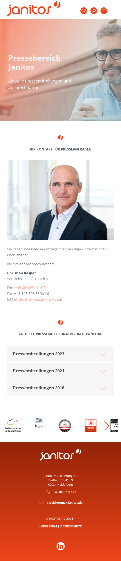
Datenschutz (71, 526)
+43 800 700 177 (64, 492)
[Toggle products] (103, 10)
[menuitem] (93, 12)
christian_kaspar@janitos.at (40, 299)
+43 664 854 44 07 (30, 287)
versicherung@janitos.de (64, 503)
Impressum (48, 526)
